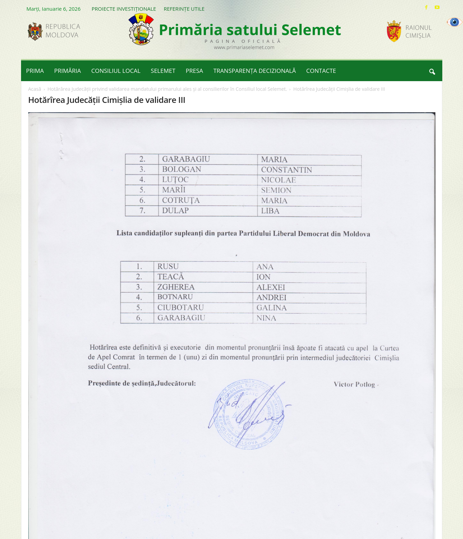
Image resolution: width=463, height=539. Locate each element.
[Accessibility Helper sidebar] (454, 22)
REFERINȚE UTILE (184, 8)
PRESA (194, 71)
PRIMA (35, 71)
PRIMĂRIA (67, 71)
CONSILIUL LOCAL (116, 71)
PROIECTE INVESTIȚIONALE (124, 8)
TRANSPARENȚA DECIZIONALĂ (255, 71)
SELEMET (163, 71)
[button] (432, 70)
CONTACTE (321, 71)
